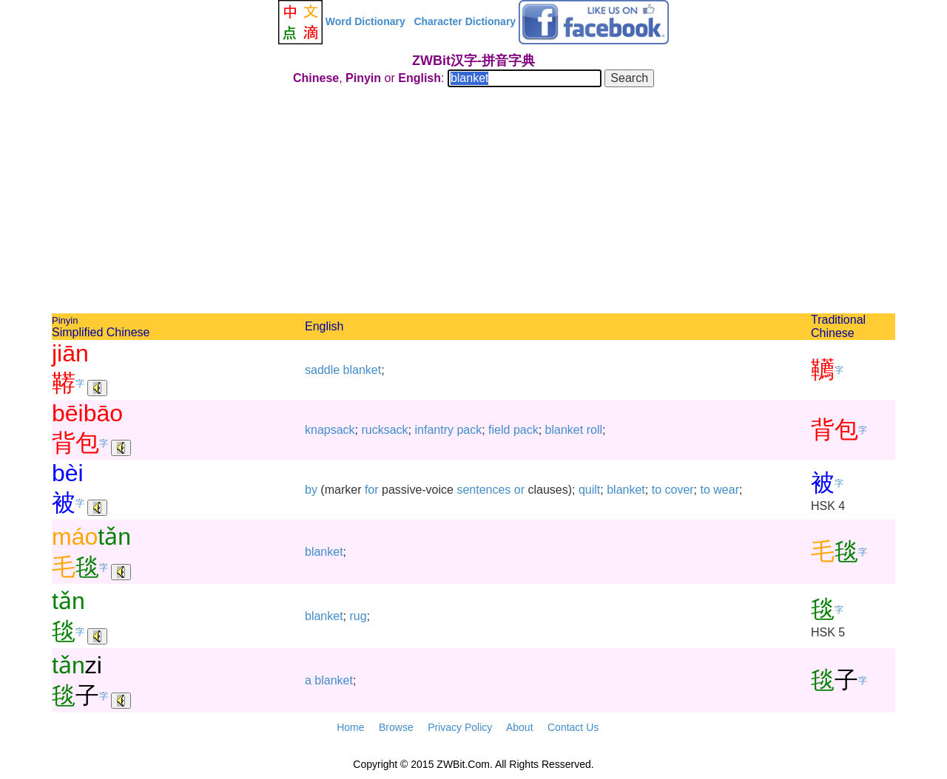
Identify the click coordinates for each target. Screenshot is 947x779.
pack (469, 429)
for (372, 489)
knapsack (330, 429)
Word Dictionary (365, 21)
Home (350, 727)
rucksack (384, 429)
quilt (589, 489)
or (519, 489)
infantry (434, 429)
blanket (362, 370)
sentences (483, 489)
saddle (322, 370)
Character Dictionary (465, 21)
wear (726, 489)
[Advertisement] (473, 202)
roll (594, 429)
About (519, 727)
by (311, 489)
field (499, 429)
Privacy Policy (460, 727)
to (656, 489)
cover (678, 489)
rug (357, 616)
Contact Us (573, 727)
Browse (396, 727)
